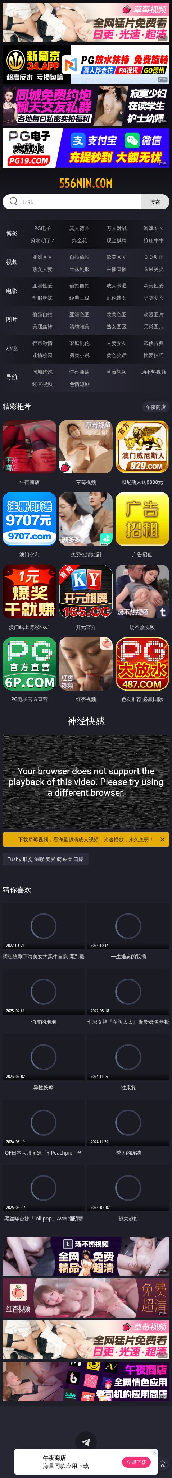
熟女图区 (117, 326)
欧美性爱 (154, 285)
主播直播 (117, 269)
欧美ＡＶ (117, 256)
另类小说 (79, 355)
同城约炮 (42, 371)
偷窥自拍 (42, 314)
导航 (12, 377)
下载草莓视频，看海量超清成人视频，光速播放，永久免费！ (92, 839)
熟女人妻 (42, 269)
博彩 (12, 233)
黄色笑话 (117, 355)
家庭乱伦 (79, 343)
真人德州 (79, 228)
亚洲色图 (79, 314)
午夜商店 (79, 371)
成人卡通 (117, 285)
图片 (12, 319)
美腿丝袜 (42, 326)
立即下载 (136, 1462)
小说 (12, 348)
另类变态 (154, 297)
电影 (12, 291)
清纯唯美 (79, 326)
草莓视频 (117, 371)
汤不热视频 (153, 371)
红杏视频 (42, 383)
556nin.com (86, 183)
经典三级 (79, 297)
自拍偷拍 (79, 256)
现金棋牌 (117, 240)
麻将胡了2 (42, 240)
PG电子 (42, 228)
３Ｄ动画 (154, 256)
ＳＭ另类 (154, 269)
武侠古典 (154, 343)
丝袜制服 (79, 269)
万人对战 (117, 228)
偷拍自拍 (79, 285)
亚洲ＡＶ (42, 256)
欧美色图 (117, 314)
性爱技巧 (154, 355)
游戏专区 (154, 228)
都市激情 (42, 343)
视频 (12, 262)
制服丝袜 (42, 297)
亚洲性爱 (42, 285)
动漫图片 (154, 314)
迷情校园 (42, 355)
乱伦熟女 (117, 297)
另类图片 (154, 326)
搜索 (155, 201)
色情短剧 (79, 383)
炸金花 (79, 240)
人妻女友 (117, 343)
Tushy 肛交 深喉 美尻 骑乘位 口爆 (45, 859)
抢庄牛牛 (154, 240)
